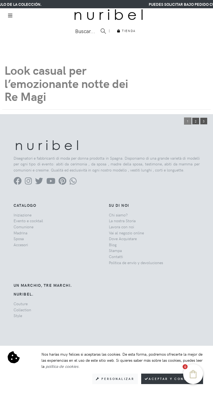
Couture (21, 303)
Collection (22, 309)
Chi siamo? (118, 215)
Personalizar (115, 379)
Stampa (115, 250)
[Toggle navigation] (10, 15)
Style (18, 315)
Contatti (116, 256)
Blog (113, 244)
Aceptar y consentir (172, 379)
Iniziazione (22, 215)
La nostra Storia (122, 220)
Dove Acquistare (123, 238)
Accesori (21, 244)
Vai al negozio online (126, 232)
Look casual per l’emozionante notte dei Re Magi (66, 83)
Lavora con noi (121, 226)
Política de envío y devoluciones (136, 262)
